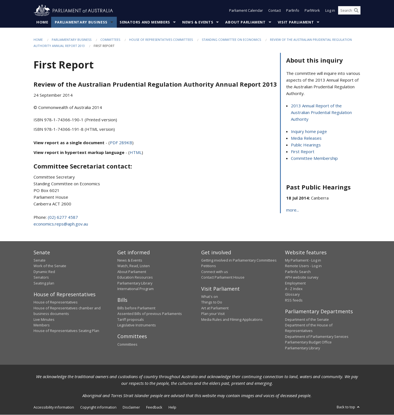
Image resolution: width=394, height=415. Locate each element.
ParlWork (312, 10)
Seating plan (44, 283)
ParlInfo (292, 10)
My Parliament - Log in (303, 260)
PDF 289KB (121, 143)
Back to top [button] (348, 406)
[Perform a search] (356, 10)
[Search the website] (349, 10)
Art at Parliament (215, 307)
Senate (40, 260)
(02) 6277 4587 (63, 217)
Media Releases (306, 138)
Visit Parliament (296, 22)
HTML (136, 152)
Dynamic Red (44, 271)
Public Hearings (306, 145)
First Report (302, 152)
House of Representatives (56, 302)
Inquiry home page (309, 131)
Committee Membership (314, 158)
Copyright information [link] (98, 407)
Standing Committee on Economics (231, 39)
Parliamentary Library (134, 283)
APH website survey (301, 277)
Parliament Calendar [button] (246, 10)
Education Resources (135, 277)
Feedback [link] (154, 407)
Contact (274, 10)
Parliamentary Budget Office (308, 342)
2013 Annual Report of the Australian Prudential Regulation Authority (321, 112)
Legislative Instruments (136, 325)
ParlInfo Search (298, 271)
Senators (41, 277)
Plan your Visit (213, 313)
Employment (295, 283)
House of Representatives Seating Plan (66, 330)
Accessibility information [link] (54, 407)
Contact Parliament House (223, 277)
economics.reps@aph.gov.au (61, 224)
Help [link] (172, 407)
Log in (330, 10)
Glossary (292, 294)
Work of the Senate (50, 266)
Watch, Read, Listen (133, 266)
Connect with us (214, 271)
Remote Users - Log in (303, 266)
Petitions (208, 266)
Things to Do (211, 302)
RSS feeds (294, 300)
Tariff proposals (130, 319)
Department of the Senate (307, 319)
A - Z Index (294, 288)
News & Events (197, 22)
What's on (209, 296)
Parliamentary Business (81, 22)
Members (42, 325)
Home (42, 22)
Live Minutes (44, 319)
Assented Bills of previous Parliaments (149, 313)
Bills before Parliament (136, 307)
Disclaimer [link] (131, 407)
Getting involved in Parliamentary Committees (239, 260)
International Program (135, 288)
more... (292, 210)
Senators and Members (145, 22)
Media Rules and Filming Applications (232, 319)
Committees (110, 39)
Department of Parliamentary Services (316, 336)
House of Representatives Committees (161, 39)
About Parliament (245, 22)
